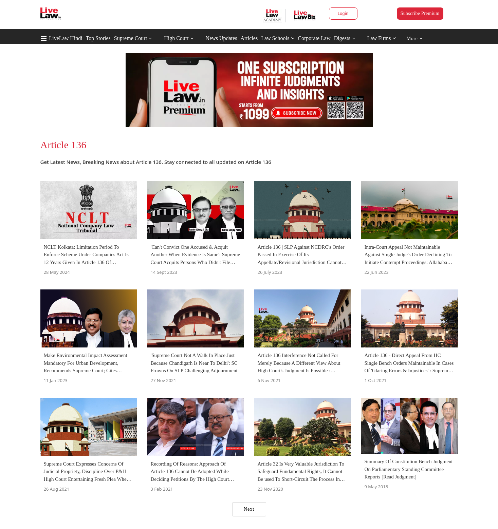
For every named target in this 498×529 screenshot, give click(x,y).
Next (249, 509)
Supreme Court (130, 38)
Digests (342, 38)
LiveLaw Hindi (65, 38)
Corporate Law (314, 38)
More (415, 38)
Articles (249, 38)
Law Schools (277, 38)
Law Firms (381, 38)
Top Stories (98, 38)
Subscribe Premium (420, 13)
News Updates (221, 38)
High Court (176, 38)
